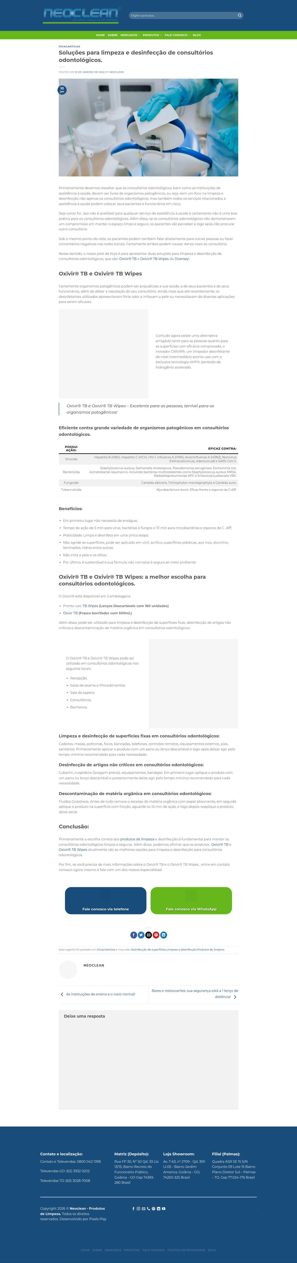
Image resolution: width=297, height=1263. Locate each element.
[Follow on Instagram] (138, 1209)
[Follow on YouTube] (163, 1209)
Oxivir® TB (127, 259)
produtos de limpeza (137, 839)
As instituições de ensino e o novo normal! (97, 994)
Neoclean (117, 72)
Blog (197, 35)
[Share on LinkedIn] (163, 935)
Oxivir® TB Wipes (154, 259)
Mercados (130, 35)
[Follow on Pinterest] (153, 1209)
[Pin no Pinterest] (156, 935)
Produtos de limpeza (210, 949)
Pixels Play (97, 1219)
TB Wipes (90, 606)
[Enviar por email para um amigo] (148, 935)
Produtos (152, 35)
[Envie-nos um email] (143, 1209)
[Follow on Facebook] (133, 1209)
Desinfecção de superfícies (148, 949)
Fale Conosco (177, 35)
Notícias (74, 46)
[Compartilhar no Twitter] (141, 935)
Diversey (181, 259)
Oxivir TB (70, 613)
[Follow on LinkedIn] (158, 1209)
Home (100, 35)
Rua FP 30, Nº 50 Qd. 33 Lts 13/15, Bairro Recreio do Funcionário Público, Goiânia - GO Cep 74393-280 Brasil (136, 1172)
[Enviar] (239, 15)
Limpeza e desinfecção (181, 949)
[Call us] (148, 1209)
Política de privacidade (186, 1250)
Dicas (63, 46)
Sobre (113, 35)
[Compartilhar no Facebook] (133, 935)
